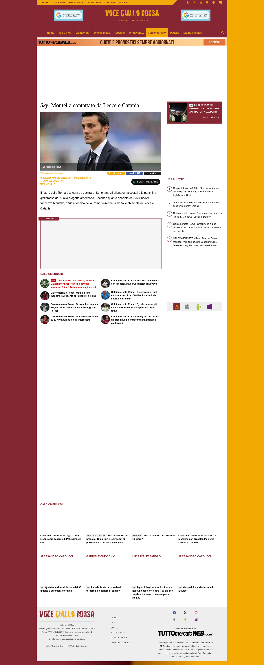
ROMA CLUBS (76, 2)
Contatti (115, 628)
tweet (152, 173)
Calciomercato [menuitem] (157, 32)
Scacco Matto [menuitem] (102, 32)
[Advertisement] (194, 456)
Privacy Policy (119, 638)
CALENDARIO (94, 2)
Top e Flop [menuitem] (64, 32)
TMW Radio (58, 2)
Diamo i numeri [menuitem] (192, 32)
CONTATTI (109, 2)
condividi (134, 173)
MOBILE (123, 2)
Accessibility (118, 633)
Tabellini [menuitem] (119, 32)
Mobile (114, 618)
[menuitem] (41, 33)
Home (45, 2)
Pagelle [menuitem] (174, 32)
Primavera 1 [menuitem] (136, 32)
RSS (113, 623)
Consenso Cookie (121, 643)
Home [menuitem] (50, 32)
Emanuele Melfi (51, 181)
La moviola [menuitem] (82, 32)
